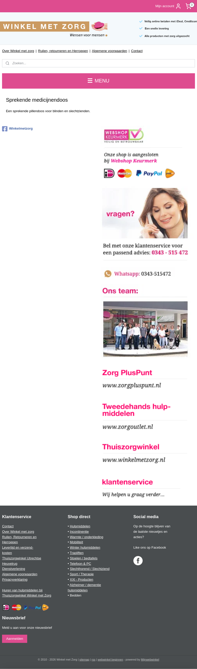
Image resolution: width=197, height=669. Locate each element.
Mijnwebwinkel (150, 659)
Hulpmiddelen (80, 526)
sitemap (85, 659)
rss (93, 659)
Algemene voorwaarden (109, 51)
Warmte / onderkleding (86, 537)
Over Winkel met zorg (18, 51)
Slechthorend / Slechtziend (90, 569)
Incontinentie (79, 532)
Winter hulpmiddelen (85, 547)
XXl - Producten (81, 579)
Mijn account (168, 6)
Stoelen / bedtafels (83, 558)
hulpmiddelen (77, 590)
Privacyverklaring (14, 579)
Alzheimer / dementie (85, 585)
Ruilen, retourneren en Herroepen (63, 51)
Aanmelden (14, 639)
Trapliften (77, 553)
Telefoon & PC (80, 564)
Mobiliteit (76, 542)
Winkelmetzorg (17, 129)
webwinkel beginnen (110, 659)
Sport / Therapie (82, 574)
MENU (99, 80)
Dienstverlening (13, 569)
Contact (137, 51)
